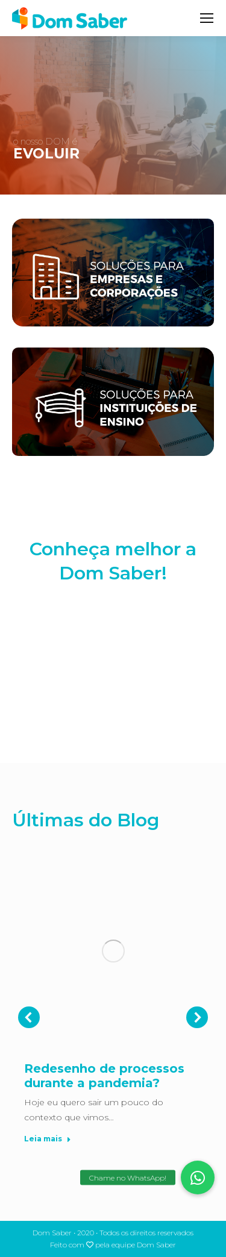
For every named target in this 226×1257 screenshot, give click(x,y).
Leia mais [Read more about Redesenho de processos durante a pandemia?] (47, 1138)
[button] (198, 1177)
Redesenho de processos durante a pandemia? (104, 1075)
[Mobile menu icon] (206, 18)
